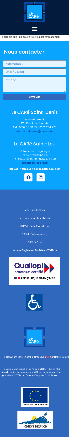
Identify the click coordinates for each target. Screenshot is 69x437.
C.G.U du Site (34, 242)
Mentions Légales (34, 209)
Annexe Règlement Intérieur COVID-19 (34, 250)
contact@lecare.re (34, 163)
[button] (34, 28)
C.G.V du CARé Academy (34, 234)
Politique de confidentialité (35, 218)
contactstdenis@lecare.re (34, 131)
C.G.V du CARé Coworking (34, 226)
